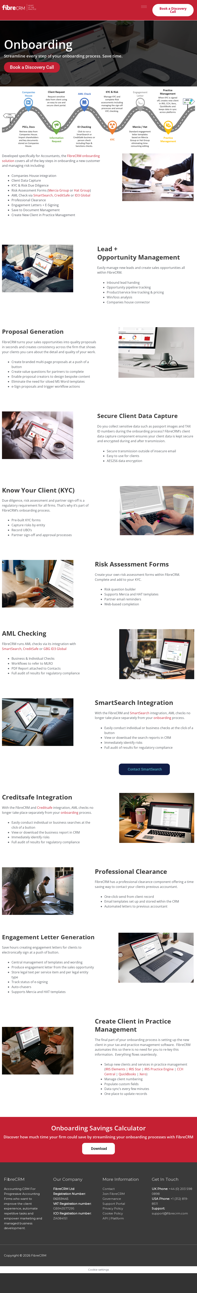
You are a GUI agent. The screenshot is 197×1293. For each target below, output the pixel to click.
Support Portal (114, 1204)
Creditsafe (44, 807)
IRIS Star (135, 1069)
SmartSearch (43, 195)
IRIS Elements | (117, 1069)
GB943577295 (63, 1208)
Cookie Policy (113, 1213)
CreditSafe (62, 195)
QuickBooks (127, 1074)
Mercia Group (58, 190)
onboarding (162, 718)
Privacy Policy (113, 1208)
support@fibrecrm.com (170, 1213)
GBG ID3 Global (54, 649)
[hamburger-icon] (143, 6)
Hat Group (82, 190)
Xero (142, 1074)
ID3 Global (82, 195)
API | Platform (113, 1218)
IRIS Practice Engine (159, 1069)
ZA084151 (60, 1218)
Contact (109, 1189)
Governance (112, 1199)
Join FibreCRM (114, 1194)
